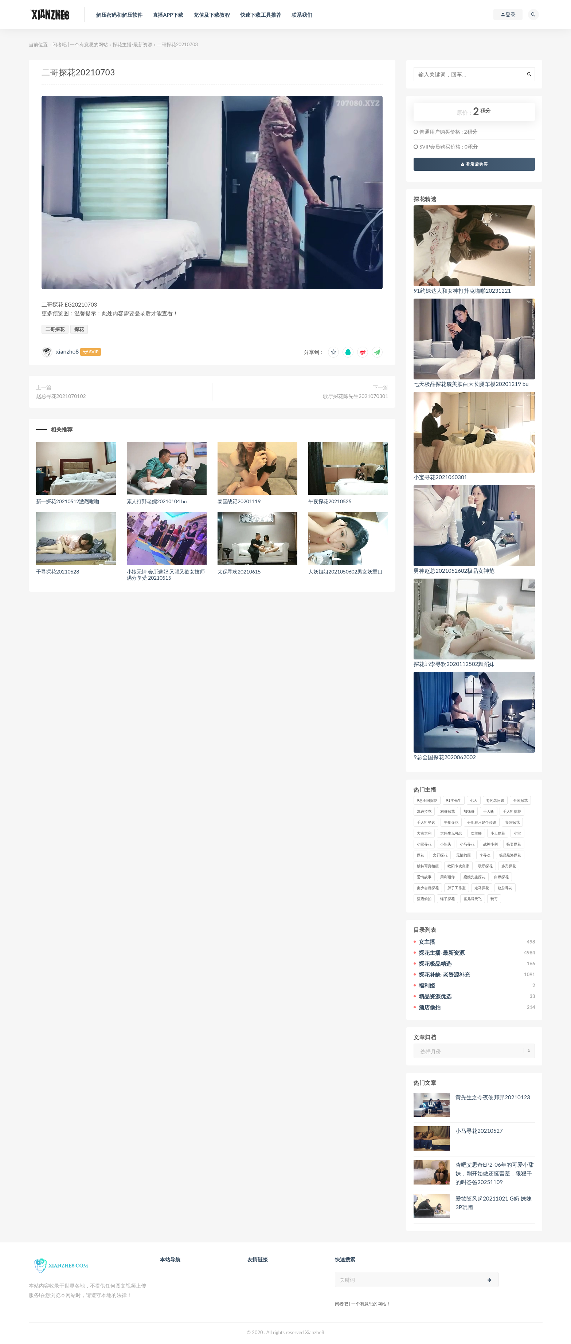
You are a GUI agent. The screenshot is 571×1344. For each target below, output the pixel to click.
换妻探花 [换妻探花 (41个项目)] (514, 844)
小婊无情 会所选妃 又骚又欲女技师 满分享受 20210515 (166, 574)
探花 (79, 329)
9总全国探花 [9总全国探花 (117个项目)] (427, 800)
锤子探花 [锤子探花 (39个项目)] (447, 898)
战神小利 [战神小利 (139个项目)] (490, 844)
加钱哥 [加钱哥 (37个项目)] (469, 811)
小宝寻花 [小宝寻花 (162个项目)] (424, 844)
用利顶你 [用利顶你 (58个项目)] (447, 877)
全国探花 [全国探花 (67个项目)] (520, 800)
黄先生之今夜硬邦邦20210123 (492, 1097)
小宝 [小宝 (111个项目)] (517, 833)
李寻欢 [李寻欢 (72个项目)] (485, 855)
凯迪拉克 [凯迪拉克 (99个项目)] (424, 811)
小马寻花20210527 (479, 1130)
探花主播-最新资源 (132, 44)
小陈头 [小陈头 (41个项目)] (445, 844)
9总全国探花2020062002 (445, 757)
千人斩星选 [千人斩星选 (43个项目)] (426, 822)
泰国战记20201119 (239, 501)
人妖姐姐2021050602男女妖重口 (345, 571)
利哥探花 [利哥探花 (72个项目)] (447, 811)
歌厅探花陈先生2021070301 (355, 396)
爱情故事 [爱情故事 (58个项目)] (424, 877)
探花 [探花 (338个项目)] (420, 855)
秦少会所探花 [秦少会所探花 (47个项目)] (428, 888)
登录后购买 (474, 164)
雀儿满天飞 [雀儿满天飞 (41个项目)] (473, 898)
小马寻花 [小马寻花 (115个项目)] (467, 844)
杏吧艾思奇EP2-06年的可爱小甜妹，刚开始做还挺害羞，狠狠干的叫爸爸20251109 (494, 1173)
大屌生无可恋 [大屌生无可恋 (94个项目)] (451, 833)
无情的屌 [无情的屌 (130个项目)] (463, 855)
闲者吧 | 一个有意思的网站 (80, 44)
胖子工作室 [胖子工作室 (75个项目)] (456, 888)
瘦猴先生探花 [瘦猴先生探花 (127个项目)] (474, 877)
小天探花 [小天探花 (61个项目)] (497, 833)
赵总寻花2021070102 (61, 396)
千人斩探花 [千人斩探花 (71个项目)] (512, 811)
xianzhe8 (67, 351)
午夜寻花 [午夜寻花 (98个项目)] (451, 822)
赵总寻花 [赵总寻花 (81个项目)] (505, 888)
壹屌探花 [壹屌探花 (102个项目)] (512, 822)
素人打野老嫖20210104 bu (157, 501)
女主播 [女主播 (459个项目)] (476, 833)
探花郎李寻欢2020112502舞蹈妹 (454, 664)
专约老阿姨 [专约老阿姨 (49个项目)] (495, 800)
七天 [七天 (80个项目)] (473, 800)
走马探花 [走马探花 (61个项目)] (481, 888)
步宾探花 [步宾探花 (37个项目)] (508, 866)
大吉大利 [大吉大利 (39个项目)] (424, 833)
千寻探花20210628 (57, 571)
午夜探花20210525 (330, 501)
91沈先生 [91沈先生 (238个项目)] (453, 800)
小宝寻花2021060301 (440, 477)
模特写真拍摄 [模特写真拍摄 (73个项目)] (428, 866)
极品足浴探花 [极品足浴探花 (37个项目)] (510, 855)
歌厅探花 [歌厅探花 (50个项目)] (485, 866)
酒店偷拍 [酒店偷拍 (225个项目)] (424, 898)
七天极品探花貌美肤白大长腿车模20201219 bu (471, 384)
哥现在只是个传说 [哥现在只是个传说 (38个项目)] (481, 822)
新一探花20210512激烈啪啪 (67, 501)
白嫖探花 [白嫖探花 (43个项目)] (501, 877)
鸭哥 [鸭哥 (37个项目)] (494, 898)
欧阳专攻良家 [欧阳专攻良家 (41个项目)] (458, 866)
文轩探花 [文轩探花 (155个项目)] (440, 855)
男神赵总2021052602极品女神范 (454, 570)
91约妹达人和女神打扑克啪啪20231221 (462, 290)
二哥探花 (55, 329)
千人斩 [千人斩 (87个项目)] (488, 811)
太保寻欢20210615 (239, 571)
